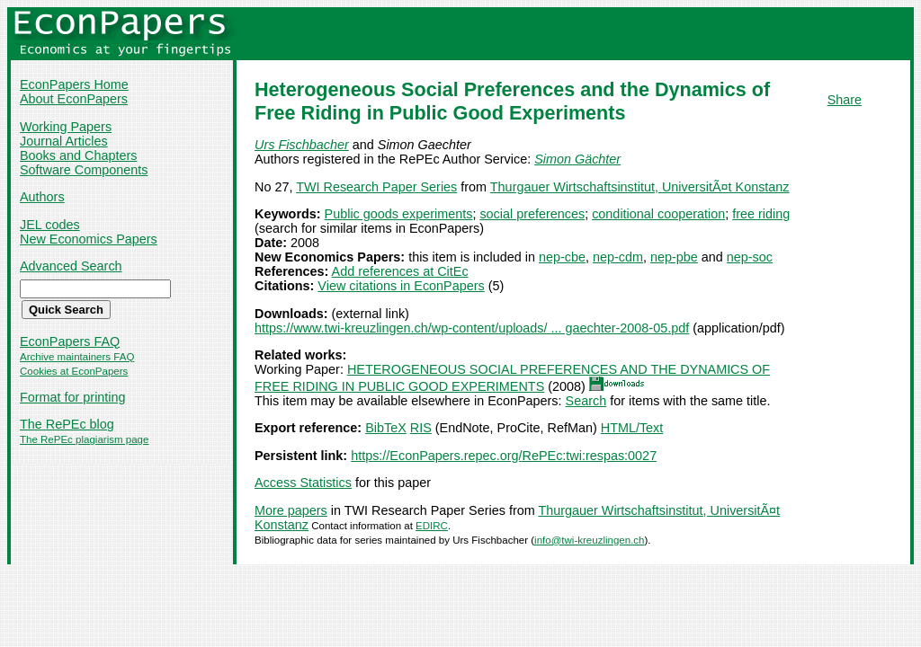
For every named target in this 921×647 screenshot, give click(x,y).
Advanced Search (71, 266)
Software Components (84, 170)
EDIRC (432, 525)
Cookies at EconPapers (74, 371)
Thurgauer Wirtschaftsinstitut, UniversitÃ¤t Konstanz (640, 187)
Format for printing (73, 397)
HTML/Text (632, 428)
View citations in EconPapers (400, 286)
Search (586, 401)
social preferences (532, 214)
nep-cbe (562, 257)
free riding (761, 214)
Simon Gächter (577, 159)
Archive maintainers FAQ (77, 356)
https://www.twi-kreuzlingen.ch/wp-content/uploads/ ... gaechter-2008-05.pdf (472, 328)
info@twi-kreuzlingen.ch (589, 540)
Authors (42, 197)
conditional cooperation (658, 214)
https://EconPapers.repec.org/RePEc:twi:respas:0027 (504, 455)
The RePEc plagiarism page (84, 439)
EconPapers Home (74, 84)
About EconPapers (74, 99)
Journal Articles (64, 141)
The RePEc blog (67, 424)
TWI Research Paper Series (376, 187)
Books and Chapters (78, 155)
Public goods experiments (399, 214)
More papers (291, 510)
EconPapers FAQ (70, 341)
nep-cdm (618, 257)
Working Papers (66, 127)
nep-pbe (674, 257)
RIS (421, 428)
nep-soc (750, 257)
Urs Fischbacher (302, 144)
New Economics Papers (88, 239)
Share (844, 100)
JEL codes (50, 224)
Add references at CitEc (400, 271)
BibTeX (386, 428)
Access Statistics (303, 482)
